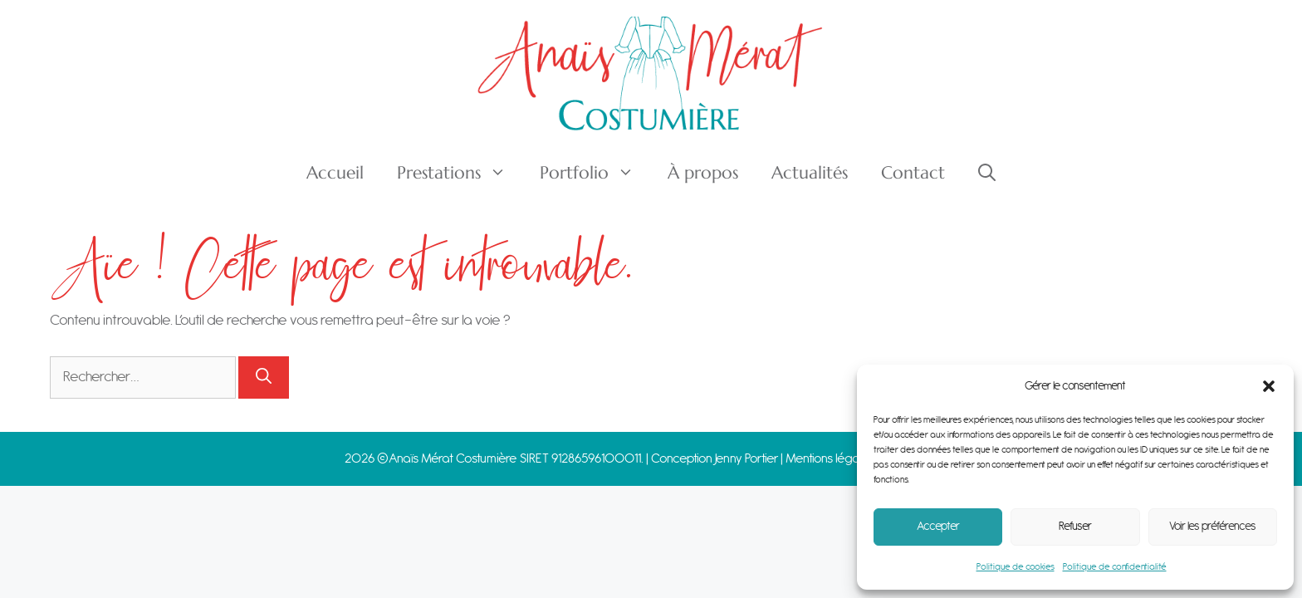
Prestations (460, 173)
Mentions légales (832, 459)
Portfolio (595, 173)
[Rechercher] (263, 377)
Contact (913, 173)
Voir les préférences (1212, 526)
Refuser (1075, 526)
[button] (1268, 386)
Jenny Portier (746, 459)
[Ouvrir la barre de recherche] (987, 173)
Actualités (809, 173)
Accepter (938, 526)
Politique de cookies (1015, 567)
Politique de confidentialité (1115, 567)
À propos (703, 173)
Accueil (335, 173)
